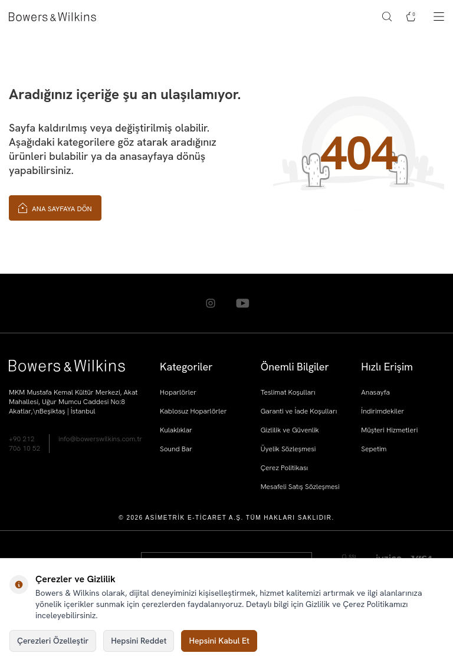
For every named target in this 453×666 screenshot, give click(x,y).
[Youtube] (243, 303)
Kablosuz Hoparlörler (193, 411)
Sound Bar (176, 449)
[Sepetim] (411, 16)
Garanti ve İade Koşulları (299, 411)
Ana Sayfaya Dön (55, 207)
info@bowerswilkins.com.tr (100, 439)
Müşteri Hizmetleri (389, 430)
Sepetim (373, 449)
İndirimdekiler (382, 411)
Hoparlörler (178, 392)
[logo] (52, 16)
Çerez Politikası (284, 468)
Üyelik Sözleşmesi (288, 449)
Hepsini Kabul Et (219, 640)
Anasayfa (375, 392)
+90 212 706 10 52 (24, 443)
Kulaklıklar (176, 430)
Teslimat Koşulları (288, 392)
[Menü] (439, 16)
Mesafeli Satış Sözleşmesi (300, 486)
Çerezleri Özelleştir (52, 640)
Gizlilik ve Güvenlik (290, 430)
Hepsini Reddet (138, 640)
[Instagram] (210, 303)
